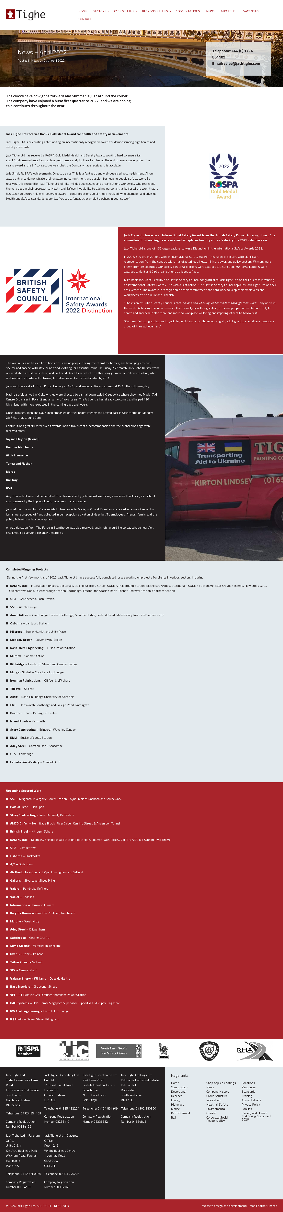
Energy (175, 1100)
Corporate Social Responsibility (217, 1119)
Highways (177, 1105)
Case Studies (124, 11)
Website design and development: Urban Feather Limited (239, 1205)
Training (247, 1096)
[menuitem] (82, 11)
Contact (85, 18)
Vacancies (251, 11)
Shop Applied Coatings (221, 1083)
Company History (217, 1092)
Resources (249, 1088)
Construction (179, 1088)
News (210, 11)
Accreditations (188, 11)
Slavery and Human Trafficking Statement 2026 (257, 1116)
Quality (211, 1113)
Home (82, 11)
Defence (176, 1096)
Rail (173, 1118)
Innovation (213, 1100)
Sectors (99, 11)
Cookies (247, 1109)
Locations (248, 1083)
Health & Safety (217, 1105)
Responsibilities (155, 11)
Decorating (178, 1092)
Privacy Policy (251, 1105)
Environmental (215, 1109)
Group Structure (217, 1096)
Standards (248, 1092)
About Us (228, 11)
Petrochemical (180, 1113)
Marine (175, 1109)
